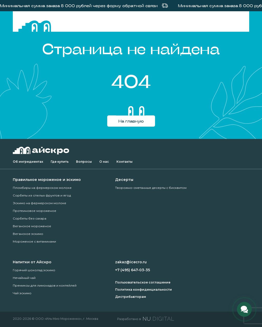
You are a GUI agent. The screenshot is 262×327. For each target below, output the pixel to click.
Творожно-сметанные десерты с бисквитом (151, 188)
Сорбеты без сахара (29, 218)
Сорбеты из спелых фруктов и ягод (42, 195)
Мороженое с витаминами (34, 241)
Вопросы (84, 161)
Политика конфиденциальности (143, 289)
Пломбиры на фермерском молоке (42, 188)
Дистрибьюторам (130, 297)
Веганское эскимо (28, 234)
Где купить (60, 161)
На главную (131, 120)
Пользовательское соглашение (142, 282)
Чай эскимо (22, 293)
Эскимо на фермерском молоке (39, 203)
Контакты (124, 161)
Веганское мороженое (32, 226)
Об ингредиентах (28, 161)
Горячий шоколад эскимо (34, 270)
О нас (104, 161)
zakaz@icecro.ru (131, 262)
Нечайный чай (24, 278)
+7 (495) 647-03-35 (132, 270)
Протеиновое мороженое (34, 211)
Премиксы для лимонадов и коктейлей (45, 285)
